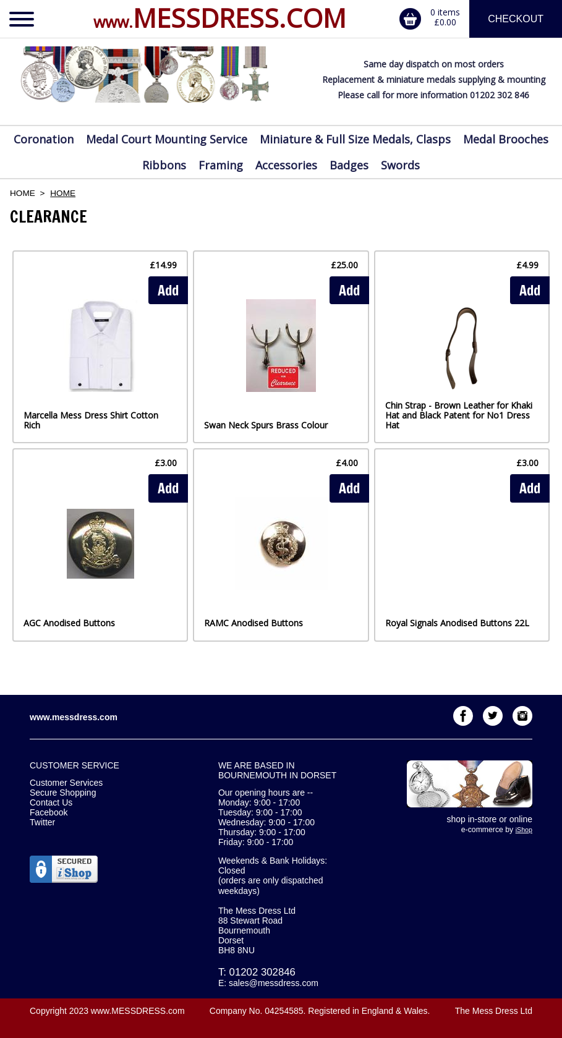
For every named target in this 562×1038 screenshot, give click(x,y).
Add (168, 290)
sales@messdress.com (273, 983)
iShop (524, 829)
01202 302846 (262, 972)
